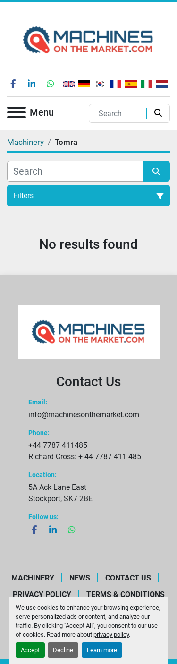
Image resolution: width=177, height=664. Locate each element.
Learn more (102, 650)
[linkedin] (31, 83)
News (79, 577)
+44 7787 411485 (57, 445)
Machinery (32, 577)
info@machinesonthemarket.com (83, 414)
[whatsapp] (50, 83)
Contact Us (128, 577)
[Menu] (16, 114)
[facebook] (12, 83)
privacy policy (111, 634)
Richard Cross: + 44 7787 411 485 (84, 456)
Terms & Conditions (125, 594)
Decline (63, 650)
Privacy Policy (42, 594)
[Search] (120, 113)
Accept (30, 650)
